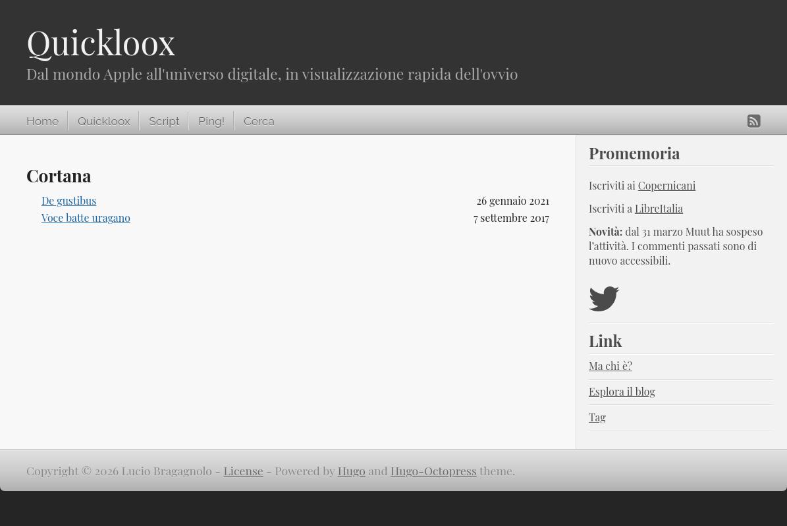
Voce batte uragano (85, 217)
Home (42, 121)
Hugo (352, 470)
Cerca (259, 121)
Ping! (211, 121)
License (243, 470)
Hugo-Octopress (434, 470)
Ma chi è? (610, 366)
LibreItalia (659, 208)
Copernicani (667, 185)
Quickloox (100, 42)
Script (164, 121)
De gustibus (68, 200)
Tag (597, 417)
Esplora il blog (622, 391)
